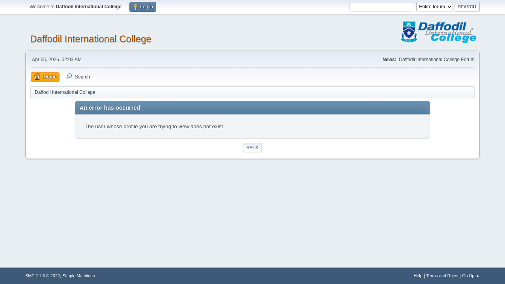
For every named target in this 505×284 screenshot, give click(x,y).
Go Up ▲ (471, 275)
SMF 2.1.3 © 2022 (42, 275)
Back (252, 147)
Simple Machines (78, 275)
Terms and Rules (442, 275)
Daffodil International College (91, 39)
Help (418, 275)
